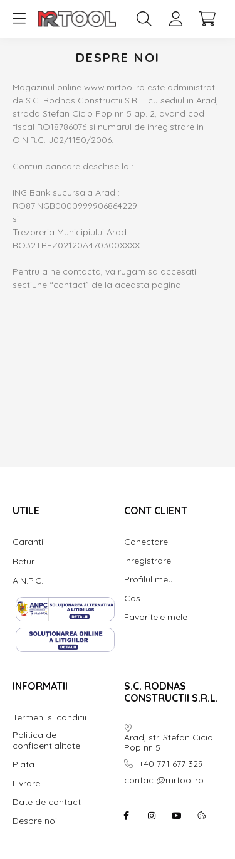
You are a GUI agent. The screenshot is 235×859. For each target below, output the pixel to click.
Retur (23, 561)
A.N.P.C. (28, 580)
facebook (126, 815)
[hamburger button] (18, 18)
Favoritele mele (155, 617)
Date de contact (47, 802)
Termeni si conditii (49, 717)
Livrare (26, 783)
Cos (132, 598)
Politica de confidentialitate (46, 740)
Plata (23, 764)
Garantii (29, 541)
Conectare (146, 542)
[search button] (144, 18)
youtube (176, 815)
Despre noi (35, 821)
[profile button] (175, 18)
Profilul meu (148, 579)
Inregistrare (147, 561)
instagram (151, 815)
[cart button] (206, 18)
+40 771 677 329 (171, 764)
